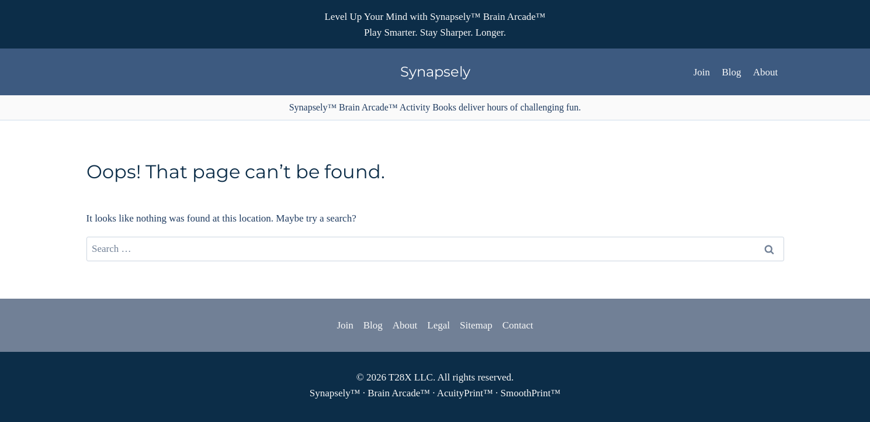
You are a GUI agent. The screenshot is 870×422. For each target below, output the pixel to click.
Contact (517, 325)
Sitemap (476, 325)
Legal (438, 325)
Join (702, 72)
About (765, 72)
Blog (731, 72)
